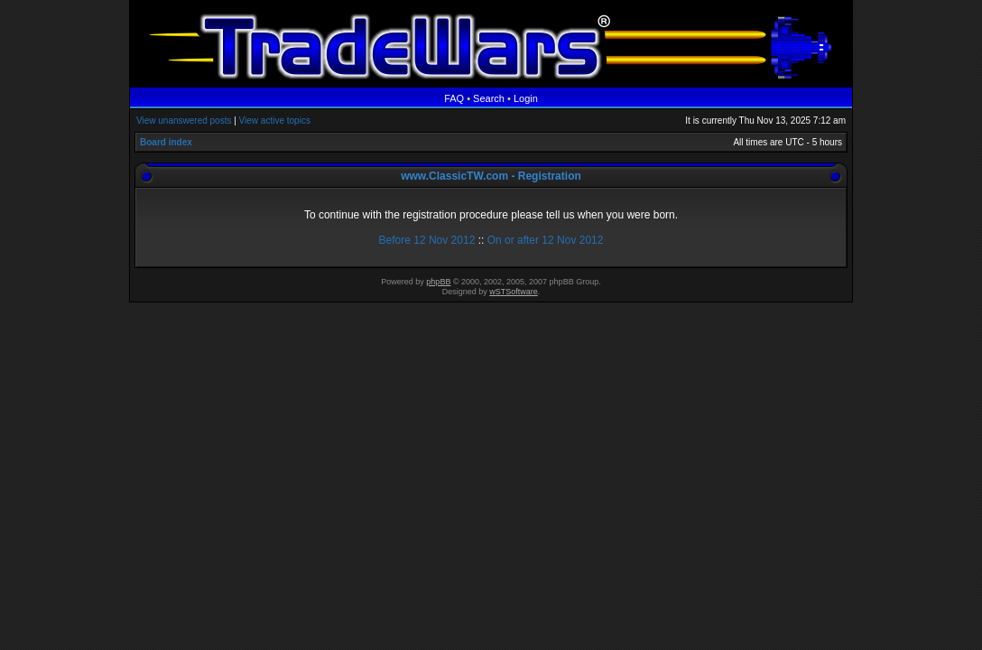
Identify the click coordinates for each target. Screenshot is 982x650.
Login (526, 98)
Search (489, 98)
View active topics (274, 120)
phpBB (438, 281)
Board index (166, 142)
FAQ (454, 98)
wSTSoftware (513, 291)
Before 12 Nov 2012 (427, 240)
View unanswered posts (183, 120)
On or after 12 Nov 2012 (545, 240)
